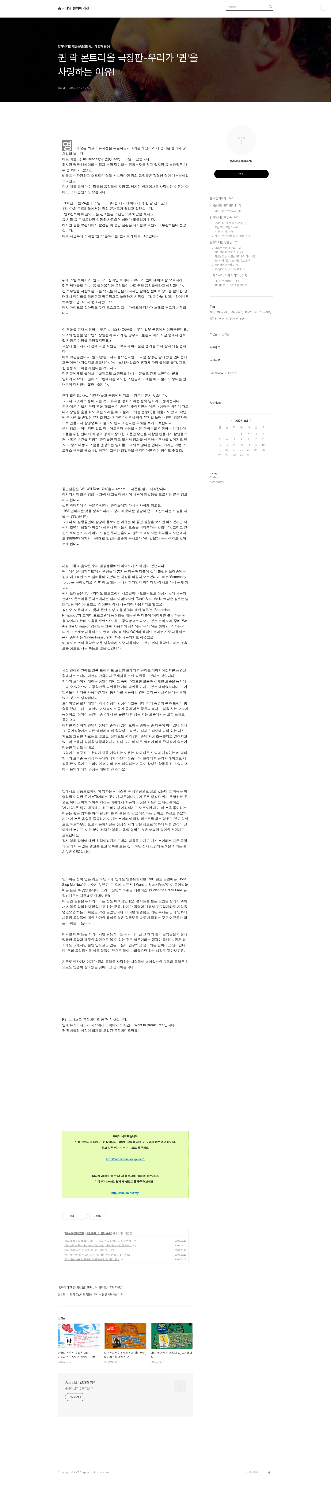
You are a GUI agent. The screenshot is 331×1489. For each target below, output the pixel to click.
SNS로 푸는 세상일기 (227, 247)
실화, (212, 312)
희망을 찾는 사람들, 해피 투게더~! (234, 256)
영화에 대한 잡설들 (74, 1233)
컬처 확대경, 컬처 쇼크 (228, 252)
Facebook (216, 373)
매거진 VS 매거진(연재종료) (232, 235)
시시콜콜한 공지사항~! (225, 206)
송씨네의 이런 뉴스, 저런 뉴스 (232, 260)
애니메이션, (232, 318)
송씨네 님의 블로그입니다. (80, 1388)
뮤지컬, (267, 312)
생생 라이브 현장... (226, 264)
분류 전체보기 (222, 198)
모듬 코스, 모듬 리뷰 (226, 227)
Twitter (232, 373)
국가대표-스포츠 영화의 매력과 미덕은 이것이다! (91, 1259)
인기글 (225, 334)
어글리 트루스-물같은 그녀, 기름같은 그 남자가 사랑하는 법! (98, 1240)
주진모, (258, 312)
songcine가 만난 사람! (229, 269)
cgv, (242, 318)
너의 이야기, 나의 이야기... (228, 276)
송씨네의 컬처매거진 (73, 8)
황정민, (248, 312)
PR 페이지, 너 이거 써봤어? (231, 285)
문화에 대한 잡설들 (224, 242)
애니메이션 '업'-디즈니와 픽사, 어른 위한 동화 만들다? (95, 1254)
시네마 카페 (223, 231)
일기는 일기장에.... (226, 281)
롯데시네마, (223, 312)
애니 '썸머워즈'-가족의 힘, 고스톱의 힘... (87, 1250)
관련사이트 (252, 1472)
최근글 (213, 334)
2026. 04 (241, 421)
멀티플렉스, (237, 312)
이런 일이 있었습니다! (228, 211)
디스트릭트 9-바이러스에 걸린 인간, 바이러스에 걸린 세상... (98, 1245)
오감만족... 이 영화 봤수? (99, 1233)
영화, (221, 318)
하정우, (213, 318)
